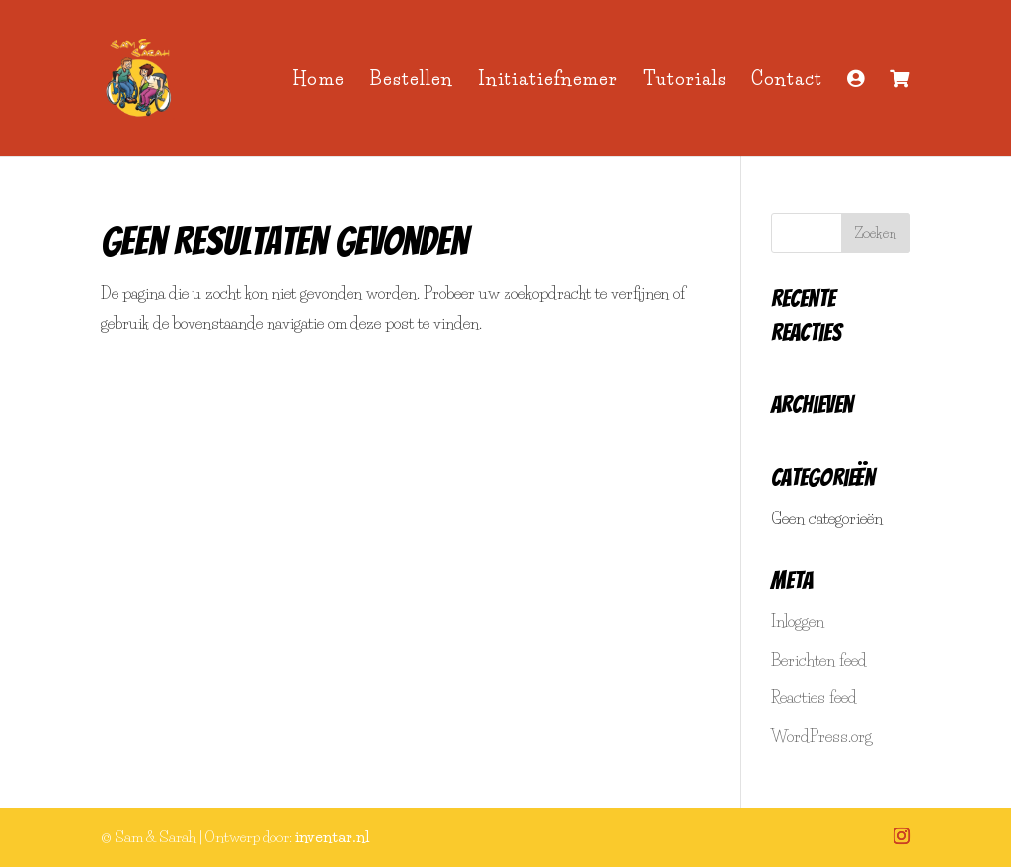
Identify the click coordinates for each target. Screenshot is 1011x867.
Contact (786, 81)
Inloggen (797, 621)
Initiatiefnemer (548, 81)
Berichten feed (819, 660)
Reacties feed (814, 697)
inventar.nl (332, 837)
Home (318, 81)
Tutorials (685, 81)
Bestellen (411, 81)
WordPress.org (821, 736)
